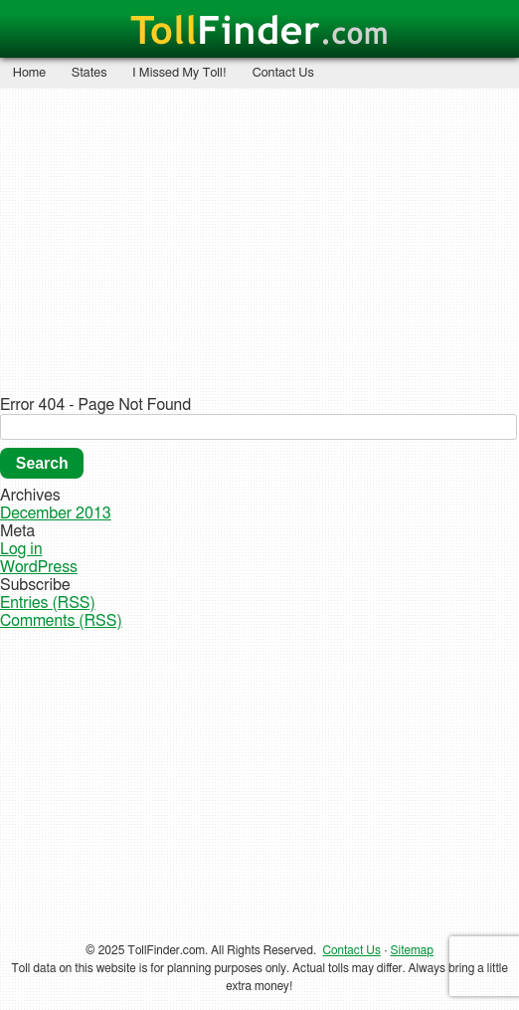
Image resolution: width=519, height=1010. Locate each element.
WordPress (39, 567)
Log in (21, 549)
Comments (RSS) (61, 621)
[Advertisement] (259, 240)
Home (29, 73)
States (89, 73)
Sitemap (412, 950)
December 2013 (55, 513)
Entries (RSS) (47, 603)
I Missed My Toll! (179, 73)
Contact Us (283, 73)
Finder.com (259, 32)
